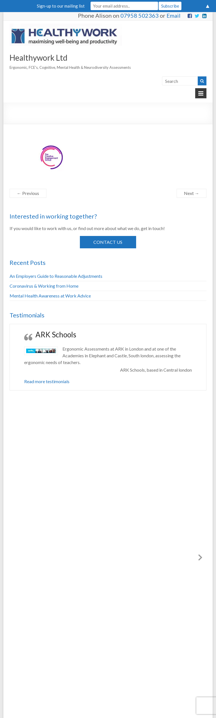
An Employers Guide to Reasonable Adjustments (56, 276)
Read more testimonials (46, 381)
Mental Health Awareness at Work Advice (50, 295)
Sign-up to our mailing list (61, 5)
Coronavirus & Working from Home (44, 285)
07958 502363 (139, 15)
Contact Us (107, 242)
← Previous (28, 193)
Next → (191, 193)
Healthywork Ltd (39, 57)
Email (173, 15)
